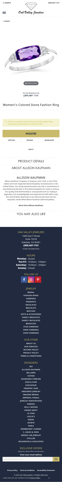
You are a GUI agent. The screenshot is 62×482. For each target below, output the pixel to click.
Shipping (11, 140)
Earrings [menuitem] (31, 298)
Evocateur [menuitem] (31, 385)
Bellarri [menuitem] (31, 372)
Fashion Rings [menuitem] (31, 295)
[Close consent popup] (49, 478)
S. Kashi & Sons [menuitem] (31, 432)
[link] (53, 3)
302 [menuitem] (31, 366)
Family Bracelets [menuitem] (31, 317)
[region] (31, 58)
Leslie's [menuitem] (31, 416)
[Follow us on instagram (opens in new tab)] (31, 279)
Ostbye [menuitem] (31, 422)
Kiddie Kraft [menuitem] (31, 410)
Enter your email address (31, 454)
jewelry (7, 21)
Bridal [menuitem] (31, 292)
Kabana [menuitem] (31, 404)
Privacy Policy (31, 353)
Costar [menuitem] (31, 376)
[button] (7, 3)
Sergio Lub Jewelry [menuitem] (31, 435)
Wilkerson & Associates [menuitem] (31, 441)
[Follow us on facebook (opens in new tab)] (24, 279)
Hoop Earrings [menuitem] (31, 333)
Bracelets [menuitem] (31, 308)
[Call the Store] (31, 245)
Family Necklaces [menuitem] (31, 320)
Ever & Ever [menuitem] (31, 382)
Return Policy (31, 349)
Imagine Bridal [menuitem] (31, 394)
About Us (31, 343)
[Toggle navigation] (4, 12)
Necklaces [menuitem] (31, 305)
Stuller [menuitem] (31, 438)
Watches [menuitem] (31, 311)
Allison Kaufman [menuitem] (31, 369)
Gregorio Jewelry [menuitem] (31, 391)
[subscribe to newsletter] (56, 459)
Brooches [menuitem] (31, 323)
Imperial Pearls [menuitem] (31, 397)
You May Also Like (31, 214)
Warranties (49, 140)
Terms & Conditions (31, 356)
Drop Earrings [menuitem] (31, 330)
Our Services (31, 346)
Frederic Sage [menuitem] (31, 388)
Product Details (31, 161)
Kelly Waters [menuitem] (31, 407)
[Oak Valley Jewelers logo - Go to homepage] (31, 8)
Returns (30, 140)
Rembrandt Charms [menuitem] (31, 429)
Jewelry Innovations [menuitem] (31, 401)
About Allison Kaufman (31, 168)
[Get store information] (31, 249)
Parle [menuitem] (31, 426)
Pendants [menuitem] (31, 301)
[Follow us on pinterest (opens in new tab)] (38, 279)
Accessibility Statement (46, 470)
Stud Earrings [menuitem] (31, 326)
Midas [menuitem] (31, 419)
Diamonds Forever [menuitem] (31, 379)
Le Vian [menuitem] (31, 413)
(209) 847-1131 (31, 95)
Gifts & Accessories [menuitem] (31, 314)
